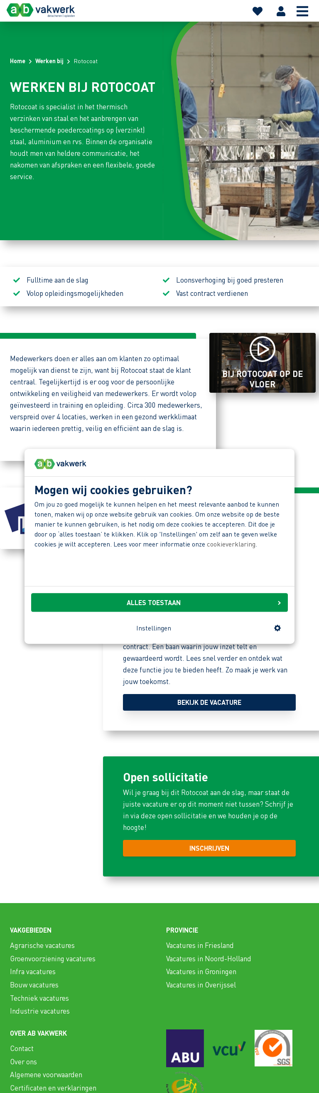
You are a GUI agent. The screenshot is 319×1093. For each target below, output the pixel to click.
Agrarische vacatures (42, 945)
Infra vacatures (33, 971)
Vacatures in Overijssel (201, 984)
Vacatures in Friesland (200, 945)
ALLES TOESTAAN (204, 602)
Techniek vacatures (39, 997)
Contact (22, 1048)
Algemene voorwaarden (46, 1074)
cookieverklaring (231, 543)
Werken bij (49, 60)
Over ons (23, 1061)
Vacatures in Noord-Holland (208, 958)
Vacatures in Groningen (201, 971)
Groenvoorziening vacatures (53, 958)
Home (17, 60)
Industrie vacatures (40, 1010)
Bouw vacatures (34, 984)
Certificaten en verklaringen (53, 1087)
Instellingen (208, 627)
